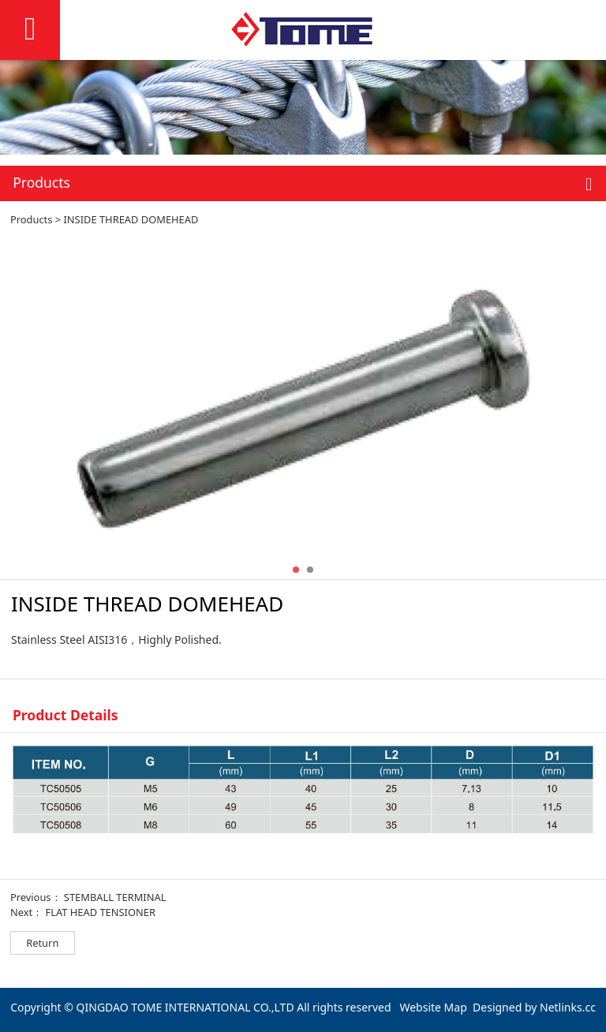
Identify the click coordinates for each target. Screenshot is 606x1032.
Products (31, 219)
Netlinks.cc (568, 1007)
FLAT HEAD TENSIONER (100, 912)
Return (42, 943)
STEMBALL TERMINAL (115, 897)
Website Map (432, 1007)
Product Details (65, 714)
